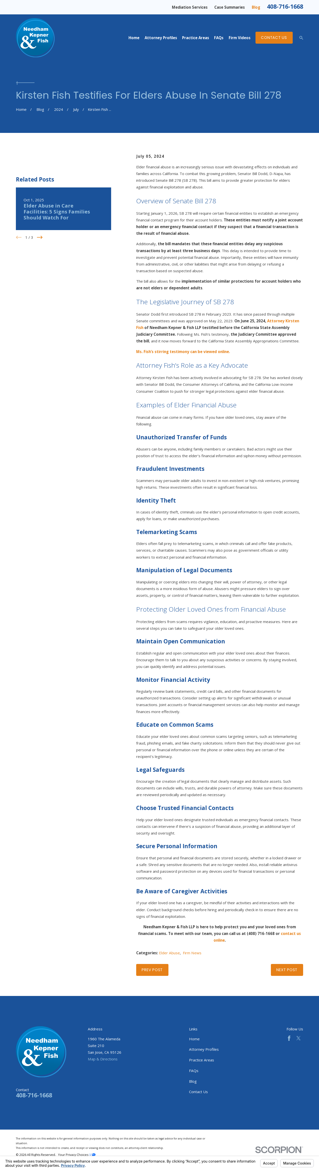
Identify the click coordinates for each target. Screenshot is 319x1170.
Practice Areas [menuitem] (195, 37)
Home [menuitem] (133, 37)
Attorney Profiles (204, 1049)
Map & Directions (103, 1058)
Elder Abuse (169, 952)
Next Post (286, 969)
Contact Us (274, 37)
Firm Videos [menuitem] (240, 37)
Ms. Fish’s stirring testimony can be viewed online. (183, 351)
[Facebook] (289, 1038)
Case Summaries (229, 7)
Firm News (192, 952)
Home (194, 1038)
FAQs (193, 1070)
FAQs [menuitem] (218, 37)
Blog (256, 7)
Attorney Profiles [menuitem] (161, 37)
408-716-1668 (285, 6)
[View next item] (40, 237)
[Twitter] (298, 1038)
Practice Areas (201, 1059)
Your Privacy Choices (77, 1155)
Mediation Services (190, 7)
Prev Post (152, 969)
